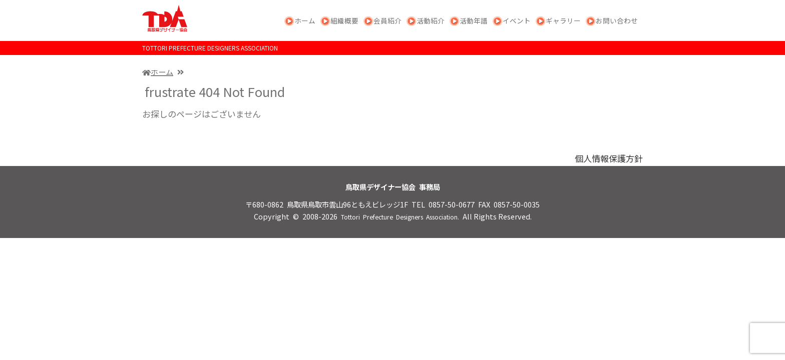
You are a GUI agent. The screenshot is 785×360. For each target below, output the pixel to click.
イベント (517, 21)
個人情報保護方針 (609, 158)
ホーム (304, 21)
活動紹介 (431, 21)
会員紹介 (387, 21)
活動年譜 (474, 21)
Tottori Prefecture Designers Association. (400, 217)
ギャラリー (563, 21)
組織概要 (344, 21)
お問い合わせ (617, 21)
